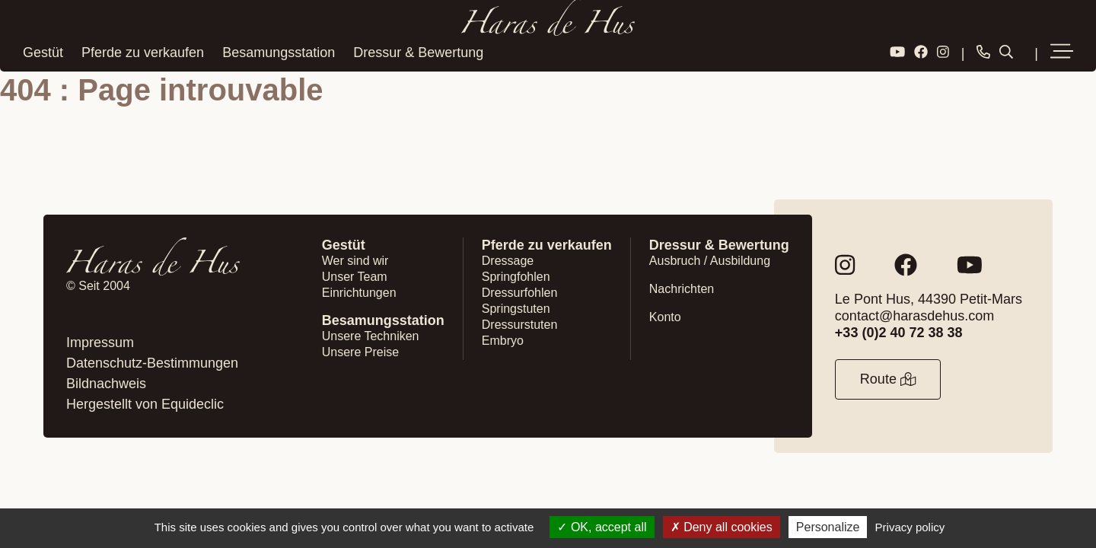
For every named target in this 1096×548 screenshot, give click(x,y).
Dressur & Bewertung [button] (418, 52)
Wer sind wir (355, 260)
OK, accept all (601, 527)
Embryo (503, 340)
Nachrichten (681, 288)
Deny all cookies (722, 527)
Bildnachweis (106, 383)
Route (888, 379)
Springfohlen (516, 276)
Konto (665, 317)
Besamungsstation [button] (278, 52)
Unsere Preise (360, 352)
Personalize (828, 527)
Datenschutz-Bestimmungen (152, 363)
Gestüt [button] (43, 52)
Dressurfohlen (520, 292)
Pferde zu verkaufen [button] (142, 52)
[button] (1061, 52)
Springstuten (516, 308)
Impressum (100, 342)
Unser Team (354, 276)
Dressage (508, 260)
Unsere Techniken (370, 336)
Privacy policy (910, 527)
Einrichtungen (359, 292)
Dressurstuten (520, 324)
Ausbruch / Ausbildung (709, 260)
